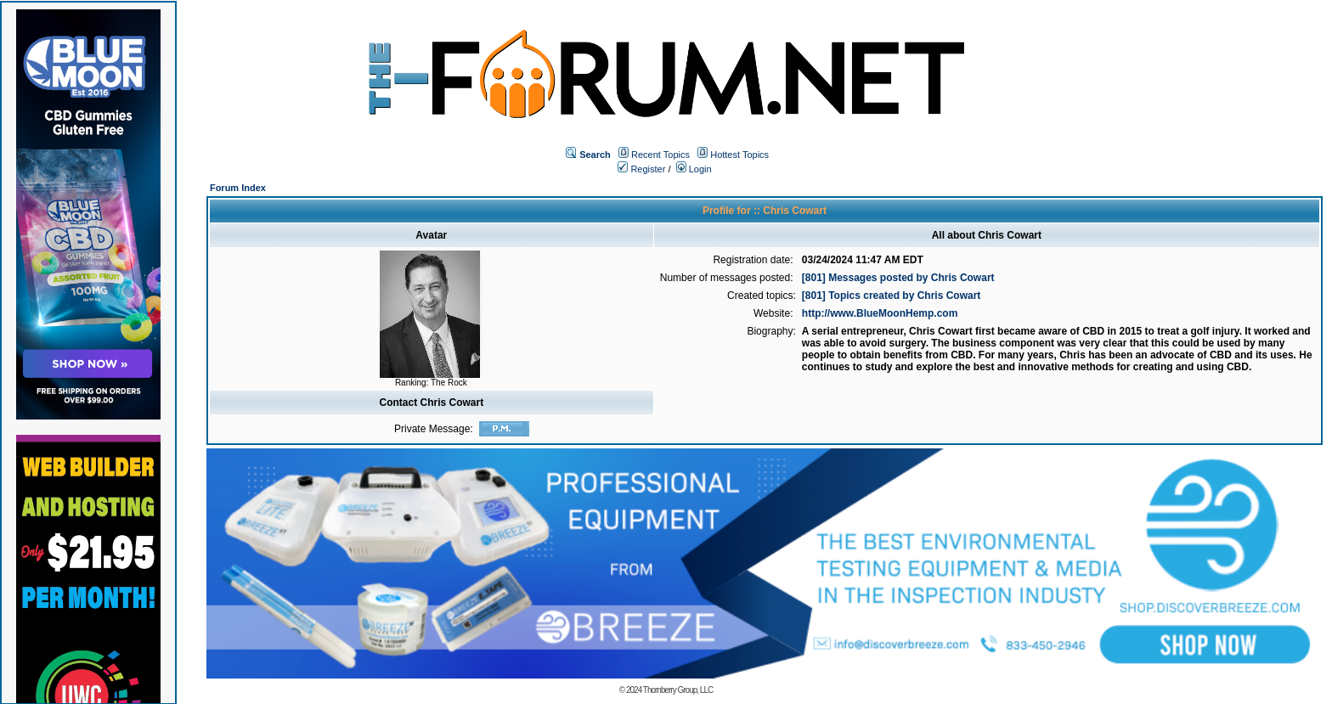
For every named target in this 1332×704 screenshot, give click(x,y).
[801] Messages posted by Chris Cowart (898, 278)
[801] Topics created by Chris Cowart (891, 295)
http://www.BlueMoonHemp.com (880, 313)
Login (694, 169)
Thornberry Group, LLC (678, 690)
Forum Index (238, 188)
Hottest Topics (739, 154)
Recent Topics (660, 154)
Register (641, 169)
